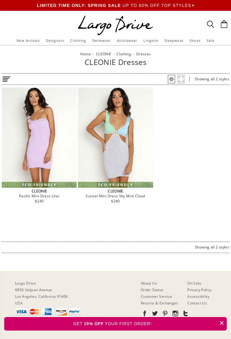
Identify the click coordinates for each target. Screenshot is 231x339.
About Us (149, 283)
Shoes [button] (195, 40)
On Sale (194, 283)
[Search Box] (210, 24)
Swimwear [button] (101, 40)
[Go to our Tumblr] (185, 314)
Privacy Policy (199, 289)
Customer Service (156, 296)
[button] (171, 79)
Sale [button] (210, 40)
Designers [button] (55, 40)
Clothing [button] (78, 40)
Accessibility (198, 296)
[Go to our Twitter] (154, 314)
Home (85, 54)
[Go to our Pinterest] (164, 314)
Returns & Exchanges (159, 303)
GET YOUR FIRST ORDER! (150, 323)
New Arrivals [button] (28, 40)
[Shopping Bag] (224, 24)
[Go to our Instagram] (175, 314)
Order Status (152, 289)
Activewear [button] (127, 40)
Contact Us (197, 303)
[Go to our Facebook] (144, 314)
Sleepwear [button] (174, 40)
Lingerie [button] (151, 40)
